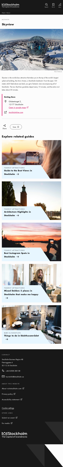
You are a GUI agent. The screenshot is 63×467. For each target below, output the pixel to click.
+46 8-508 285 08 (13, 371)
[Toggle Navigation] (59, 4)
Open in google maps (19, 107)
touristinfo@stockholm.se (15, 377)
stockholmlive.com (16, 112)
